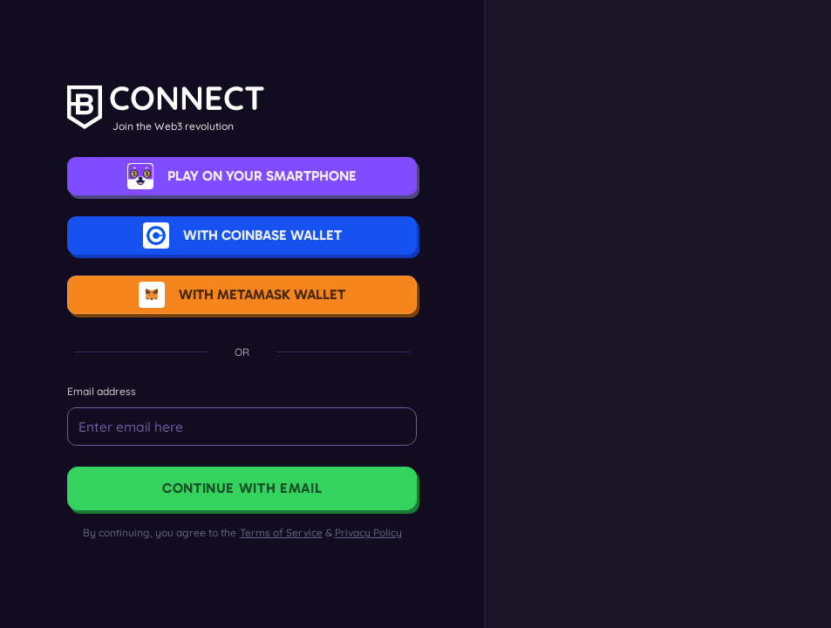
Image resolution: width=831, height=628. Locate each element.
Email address (108, 391)
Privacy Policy (368, 532)
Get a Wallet (674, 429)
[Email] (249, 426)
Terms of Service (281, 532)
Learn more (674, 460)
